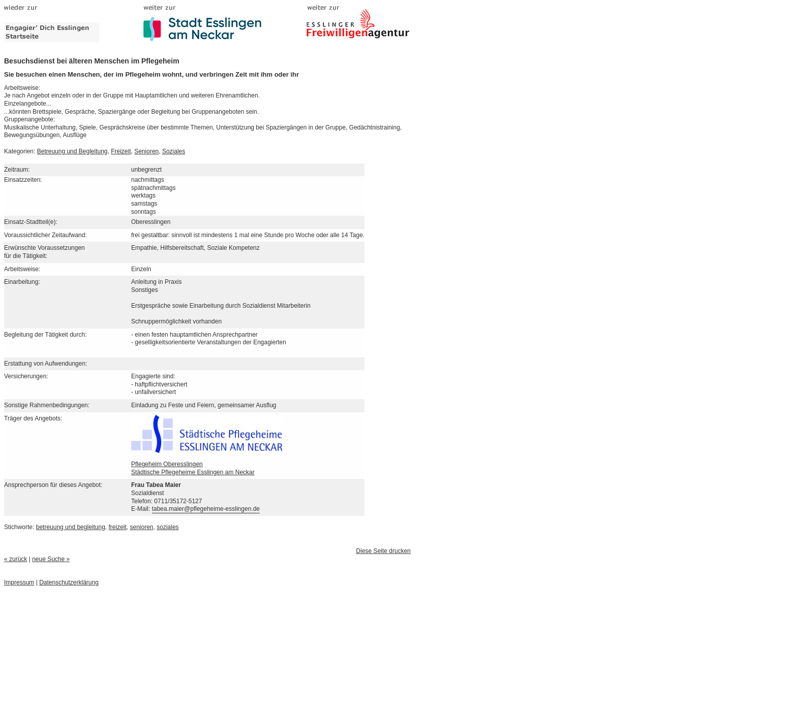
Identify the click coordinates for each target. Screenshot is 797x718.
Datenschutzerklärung (69, 582)
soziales (167, 527)
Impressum (19, 582)
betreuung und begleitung (70, 527)
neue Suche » (51, 559)
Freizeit (121, 151)
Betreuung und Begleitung (72, 151)
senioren (142, 527)
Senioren (146, 151)
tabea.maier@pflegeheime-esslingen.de (206, 508)
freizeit (118, 527)
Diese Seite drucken (383, 550)
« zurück (15, 559)
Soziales (173, 151)
